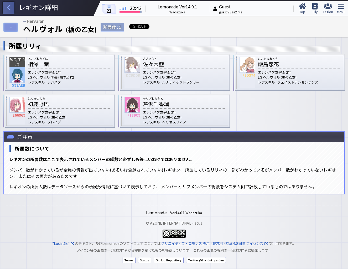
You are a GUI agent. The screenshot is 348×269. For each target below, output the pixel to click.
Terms (128, 260)
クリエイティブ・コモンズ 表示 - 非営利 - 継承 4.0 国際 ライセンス (212, 243)
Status (144, 260)
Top (302, 8)
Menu (340, 8)
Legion (328, 8)
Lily (315, 8)
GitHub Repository (168, 260)
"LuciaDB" (60, 243)
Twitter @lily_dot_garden (206, 260)
